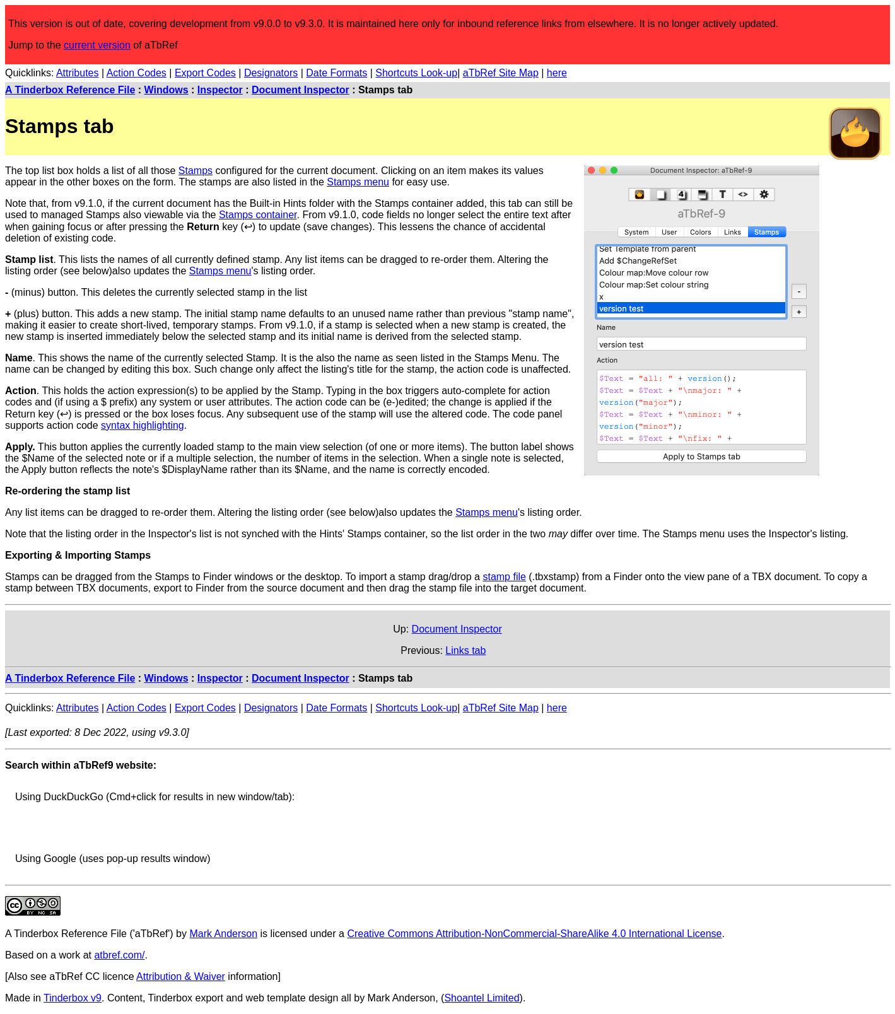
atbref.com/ (119, 955)
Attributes (77, 72)
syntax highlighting (142, 425)
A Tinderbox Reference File (70, 89)
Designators (271, 72)
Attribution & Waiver (180, 976)
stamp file (504, 576)
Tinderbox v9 (73, 998)
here (557, 72)
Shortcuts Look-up (416, 72)
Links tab (465, 650)
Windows (166, 89)
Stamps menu (358, 182)
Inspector (220, 89)
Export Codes (205, 72)
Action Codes (137, 72)
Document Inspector (300, 89)
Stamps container (258, 214)
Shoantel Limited (481, 998)
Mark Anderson (223, 933)
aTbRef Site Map (501, 72)
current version (97, 45)
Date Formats (336, 72)
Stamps (195, 170)
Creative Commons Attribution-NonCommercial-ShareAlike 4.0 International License (534, 933)
